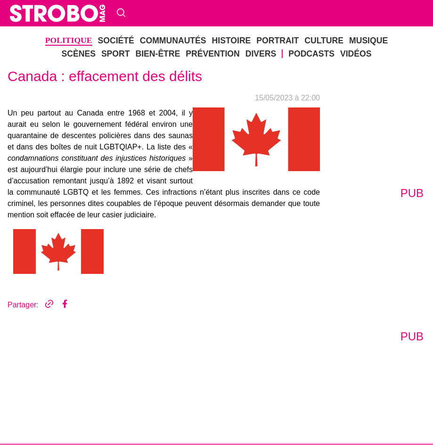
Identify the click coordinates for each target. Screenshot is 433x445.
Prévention (212, 53)
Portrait (277, 40)
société (116, 40)
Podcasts (311, 53)
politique (68, 40)
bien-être (157, 53)
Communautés (173, 40)
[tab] (58, 251)
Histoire (231, 40)
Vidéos (355, 53)
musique (368, 40)
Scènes (79, 53)
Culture (323, 40)
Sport (115, 53)
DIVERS (261, 53)
